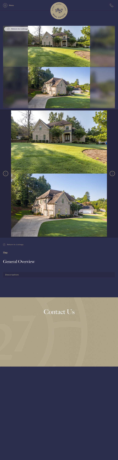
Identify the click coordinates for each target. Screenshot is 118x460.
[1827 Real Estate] (59, 10)
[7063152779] (112, 5)
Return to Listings (13, 245)
